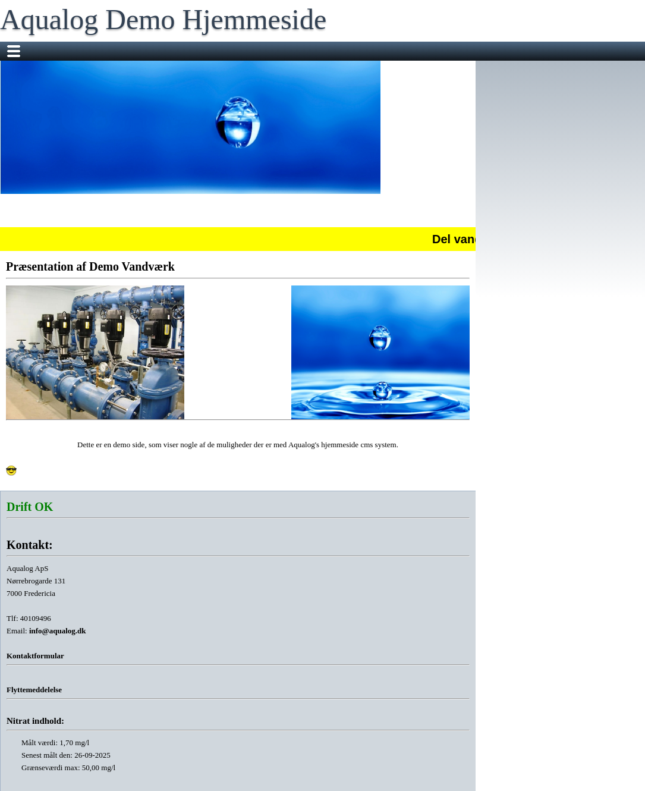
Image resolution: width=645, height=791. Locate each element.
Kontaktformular (35, 655)
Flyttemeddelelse (34, 689)
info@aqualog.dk (57, 630)
